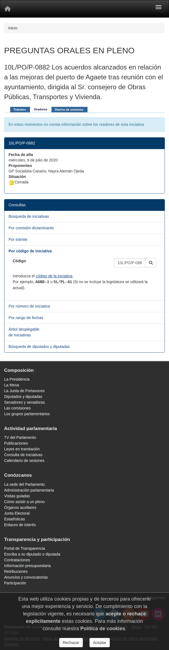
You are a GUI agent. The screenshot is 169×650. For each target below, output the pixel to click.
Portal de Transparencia (24, 548)
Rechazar (71, 642)
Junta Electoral (17, 513)
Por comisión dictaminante (31, 228)
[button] (150, 262)
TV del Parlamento (20, 437)
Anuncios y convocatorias (26, 577)
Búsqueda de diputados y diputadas (39, 346)
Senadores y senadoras (24, 402)
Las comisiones (17, 408)
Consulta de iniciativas (23, 455)
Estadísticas (14, 519)
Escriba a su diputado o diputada (32, 554)
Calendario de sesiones (24, 460)
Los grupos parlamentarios (27, 414)
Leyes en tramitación (22, 449)
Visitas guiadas (17, 496)
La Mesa (11, 385)
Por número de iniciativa (29, 306)
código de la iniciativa (54, 276)
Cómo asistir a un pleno (24, 502)
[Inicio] (7, 8)
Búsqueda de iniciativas (29, 216)
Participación (15, 583)
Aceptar (99, 642)
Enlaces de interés (20, 525)
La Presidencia (17, 379)
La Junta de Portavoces (24, 391)
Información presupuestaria (27, 565)
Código (19, 261)
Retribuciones (16, 571)
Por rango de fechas (26, 318)
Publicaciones (16, 443)
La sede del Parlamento (24, 484)
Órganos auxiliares (20, 507)
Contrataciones (17, 560)
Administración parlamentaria (29, 490)
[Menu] (158, 7)
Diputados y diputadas (23, 396)
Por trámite (18, 239)
